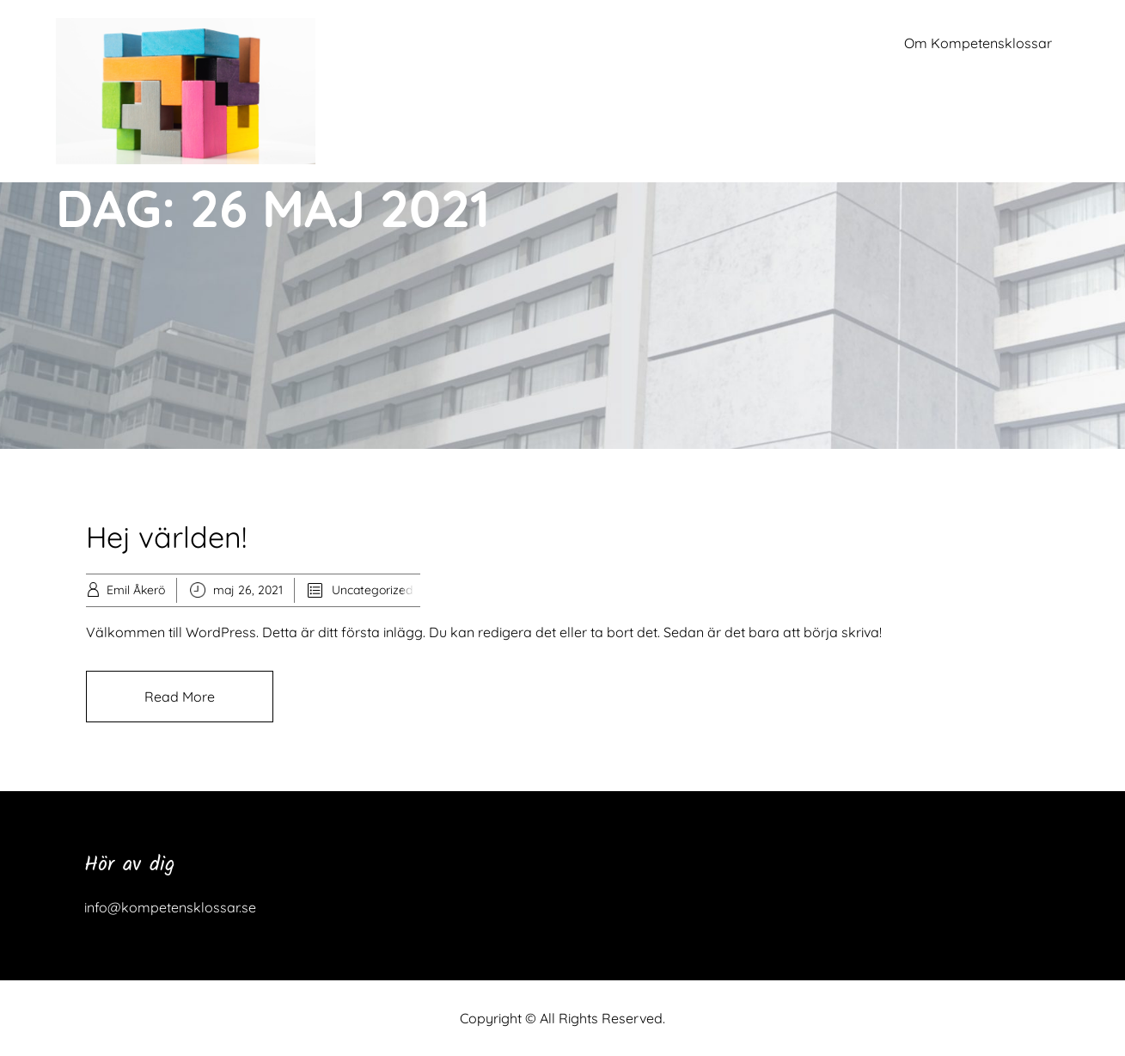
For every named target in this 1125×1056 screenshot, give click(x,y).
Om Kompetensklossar (978, 43)
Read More (179, 696)
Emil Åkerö (136, 590)
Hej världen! (166, 537)
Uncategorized (372, 590)
